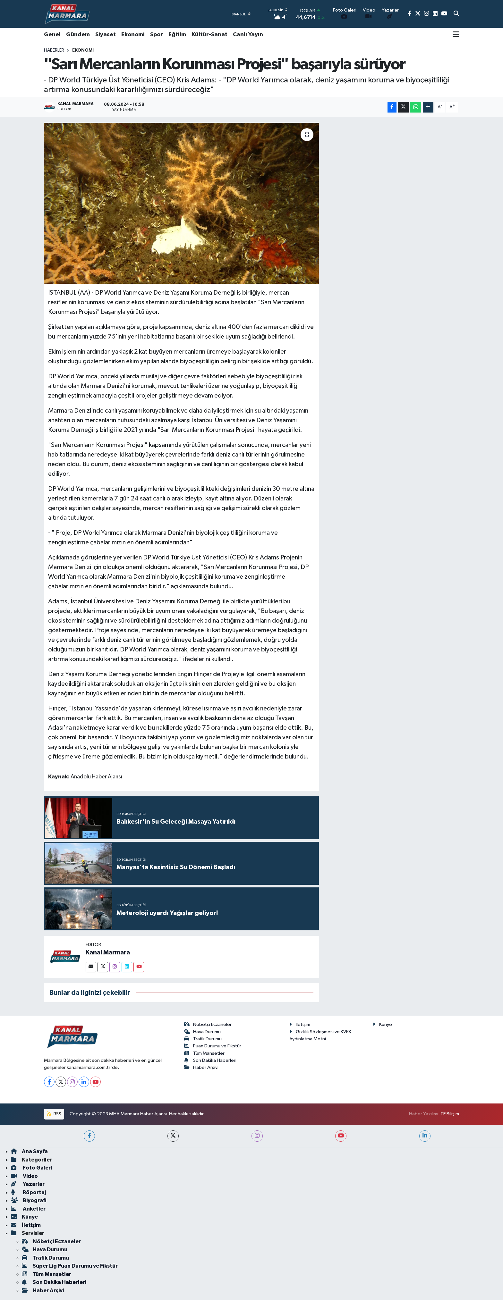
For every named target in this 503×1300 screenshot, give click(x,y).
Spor (156, 35)
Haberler (54, 50)
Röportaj (28, 1192)
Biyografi (29, 1200)
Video (24, 1176)
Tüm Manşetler (204, 1053)
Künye (382, 1024)
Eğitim (177, 35)
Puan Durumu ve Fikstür (213, 1046)
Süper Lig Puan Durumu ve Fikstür (70, 1266)
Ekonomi (133, 35)
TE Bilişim (449, 1113)
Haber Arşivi (201, 1067)
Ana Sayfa (29, 1151)
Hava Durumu (202, 1031)
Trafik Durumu (203, 1038)
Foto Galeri (31, 1167)
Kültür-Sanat (209, 35)
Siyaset (105, 35)
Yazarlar (28, 1184)
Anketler (28, 1209)
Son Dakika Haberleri (210, 1060)
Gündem (78, 35)
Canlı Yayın (248, 35)
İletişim (299, 1024)
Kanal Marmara (108, 952)
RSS (54, 1113)
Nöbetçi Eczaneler (208, 1024)
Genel (52, 35)
